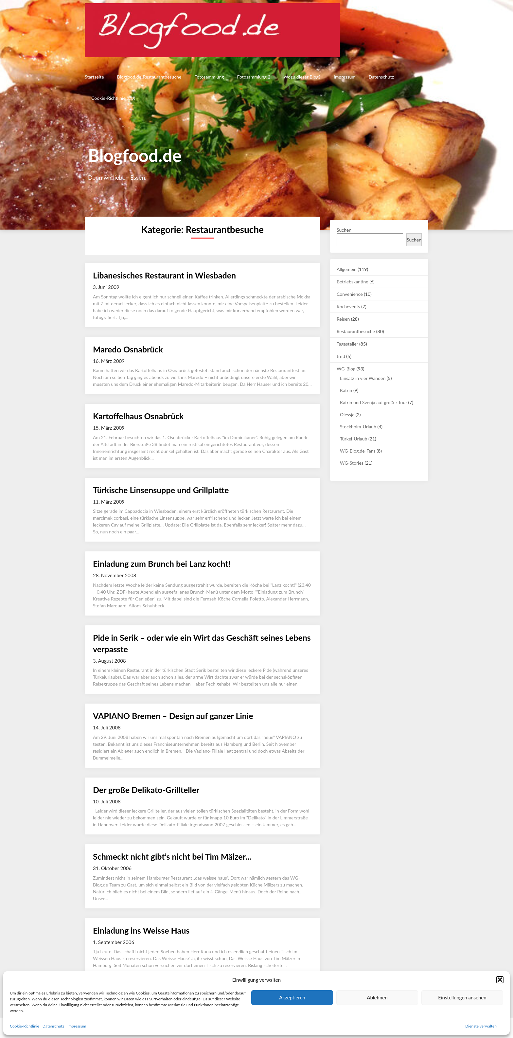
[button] (500, 979)
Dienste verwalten (481, 1026)
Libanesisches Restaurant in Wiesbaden (164, 275)
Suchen (344, 230)
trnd (341, 356)
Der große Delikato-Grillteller (146, 790)
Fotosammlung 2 (254, 77)
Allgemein (347, 269)
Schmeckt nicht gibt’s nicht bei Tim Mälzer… (172, 856)
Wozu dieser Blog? (302, 77)
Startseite (94, 77)
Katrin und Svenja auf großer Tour (373, 402)
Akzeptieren (292, 997)
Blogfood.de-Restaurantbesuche (149, 77)
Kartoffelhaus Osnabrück (138, 416)
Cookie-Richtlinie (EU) (113, 98)
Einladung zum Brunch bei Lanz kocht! (162, 563)
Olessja (347, 414)
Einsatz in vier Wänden (362, 378)
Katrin (346, 390)
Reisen (343, 319)
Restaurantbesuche (356, 331)
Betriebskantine (352, 281)
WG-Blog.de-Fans (358, 451)
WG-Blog (346, 368)
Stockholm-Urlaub (358, 426)
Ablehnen (377, 997)
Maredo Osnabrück (128, 349)
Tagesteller (347, 344)
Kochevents (348, 306)
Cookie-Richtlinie (24, 1026)
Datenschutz (53, 1026)
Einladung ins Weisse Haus (141, 930)
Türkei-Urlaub (353, 438)
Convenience (350, 294)
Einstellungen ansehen (462, 997)
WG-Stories (351, 463)
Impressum (76, 1026)
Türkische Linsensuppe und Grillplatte (161, 490)
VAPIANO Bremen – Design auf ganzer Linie (173, 716)
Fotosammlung (209, 77)
